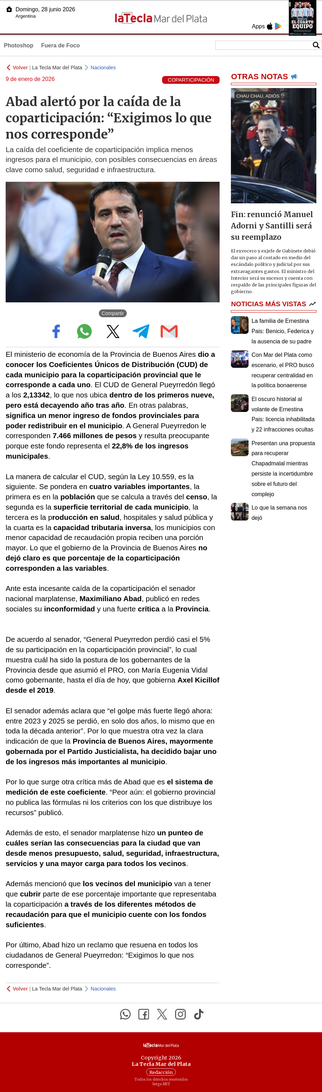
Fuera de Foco (60, 45)
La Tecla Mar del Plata (57, 67)
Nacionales (103, 67)
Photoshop (19, 45)
